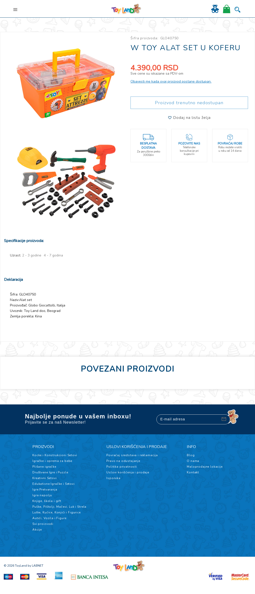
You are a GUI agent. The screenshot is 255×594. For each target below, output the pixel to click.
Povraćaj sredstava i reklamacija (132, 455)
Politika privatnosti (121, 467)
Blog (190, 455)
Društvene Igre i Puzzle (50, 472)
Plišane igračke (44, 467)
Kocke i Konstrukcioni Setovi (54, 455)
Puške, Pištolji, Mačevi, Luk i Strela (59, 507)
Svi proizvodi (42, 524)
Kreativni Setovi (44, 478)
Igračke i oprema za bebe (52, 461)
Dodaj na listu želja (189, 117)
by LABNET (35, 566)
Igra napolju (42, 495)
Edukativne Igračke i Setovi (53, 484)
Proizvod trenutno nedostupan (189, 103)
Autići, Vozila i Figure (49, 518)
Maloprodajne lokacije (205, 467)
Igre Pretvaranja (44, 490)
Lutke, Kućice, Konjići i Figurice (56, 512)
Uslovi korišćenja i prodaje (127, 472)
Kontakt (193, 472)
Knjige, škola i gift (46, 501)
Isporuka (113, 478)
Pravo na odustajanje (123, 461)
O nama (193, 461)
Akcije (37, 530)
